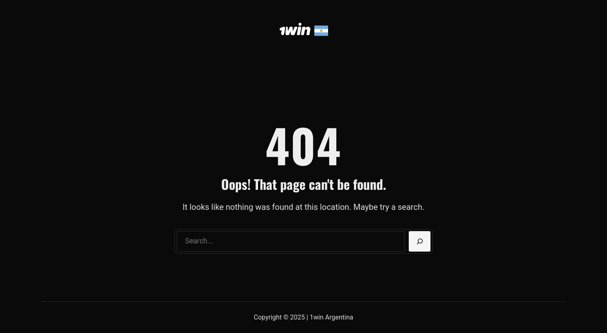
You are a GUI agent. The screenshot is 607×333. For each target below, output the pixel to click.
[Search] (419, 241)
